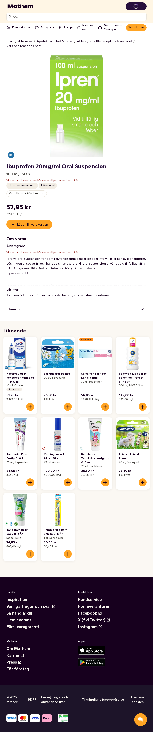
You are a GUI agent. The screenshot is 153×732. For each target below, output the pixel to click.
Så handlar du (19, 613)
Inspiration (16, 599)
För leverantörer (94, 606)
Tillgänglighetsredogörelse (103, 699)
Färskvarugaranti (22, 626)
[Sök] (10, 17)
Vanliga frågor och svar (31, 606)
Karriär (15, 655)
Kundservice (90, 599)
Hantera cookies (137, 699)
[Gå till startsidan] (20, 6)
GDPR (31, 699)
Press (14, 662)
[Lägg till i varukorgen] (30, 407)
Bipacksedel (17, 273)
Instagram (90, 626)
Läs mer (12, 289)
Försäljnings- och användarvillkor (54, 699)
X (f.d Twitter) (94, 620)
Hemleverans (18, 620)
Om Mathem (18, 648)
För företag (17, 669)
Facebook (90, 613)
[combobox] (79, 17)
